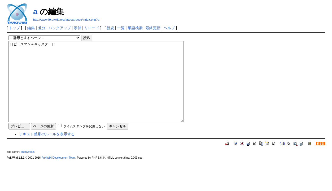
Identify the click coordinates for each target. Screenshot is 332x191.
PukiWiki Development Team (58, 173)
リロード (91, 28)
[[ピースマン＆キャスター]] (106, 89)
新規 (110, 28)
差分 (41, 28)
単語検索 (135, 28)
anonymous (27, 167)
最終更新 (153, 28)
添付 (77, 28)
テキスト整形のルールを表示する (47, 150)
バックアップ (60, 28)
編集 (31, 28)
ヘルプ (169, 28)
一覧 (121, 28)
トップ (14, 28)
